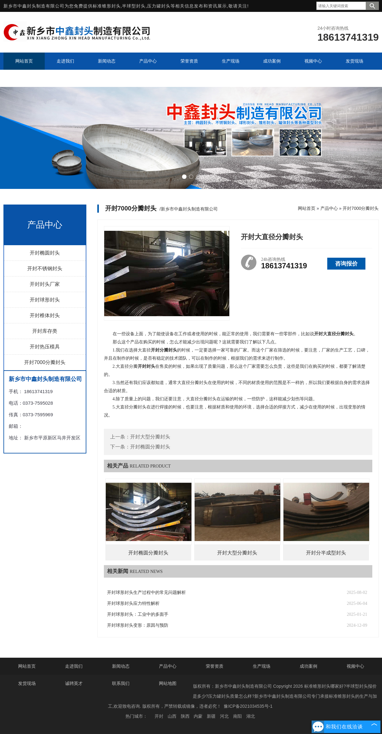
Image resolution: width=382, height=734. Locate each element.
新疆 (211, 716)
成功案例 (308, 666)
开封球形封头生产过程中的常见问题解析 (146, 592)
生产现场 (261, 666)
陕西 (185, 716)
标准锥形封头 (107, 5)
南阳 (237, 716)
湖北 (250, 716)
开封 (159, 716)
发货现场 (27, 683)
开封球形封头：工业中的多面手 (137, 614)
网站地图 (167, 683)
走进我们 (74, 666)
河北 (224, 716)
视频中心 (355, 666)
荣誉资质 (214, 666)
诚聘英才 (74, 683)
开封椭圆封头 (45, 253)
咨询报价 (346, 264)
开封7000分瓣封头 (44, 362)
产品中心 (329, 208)
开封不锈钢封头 (44, 268)
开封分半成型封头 (326, 552)
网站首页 (306, 208)
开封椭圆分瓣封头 (150, 446)
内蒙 (198, 716)
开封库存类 (44, 331)
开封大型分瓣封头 (150, 436)
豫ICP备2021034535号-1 (248, 706)
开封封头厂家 (45, 284)
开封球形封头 (45, 299)
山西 (172, 716)
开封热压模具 (45, 346)
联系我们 (121, 683)
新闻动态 (121, 666)
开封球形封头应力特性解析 (133, 603)
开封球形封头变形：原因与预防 (137, 625)
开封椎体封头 (45, 315)
